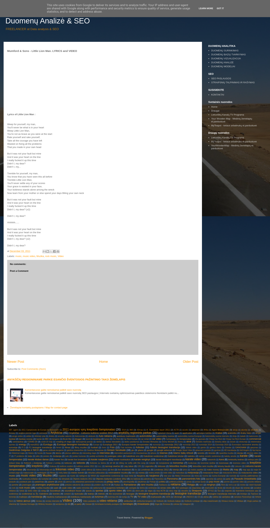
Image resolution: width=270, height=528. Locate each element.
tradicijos (23, 497)
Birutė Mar (67, 439)
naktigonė (83, 476)
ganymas (254, 448)
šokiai (21, 491)
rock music (50, 256)
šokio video (32, 491)
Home (103, 361)
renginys (211, 484)
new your (167, 476)
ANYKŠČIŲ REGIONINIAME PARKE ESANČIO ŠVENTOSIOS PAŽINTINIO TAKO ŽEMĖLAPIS (66, 379)
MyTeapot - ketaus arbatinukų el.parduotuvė (234, 125)
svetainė (67, 494)
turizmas (99, 496)
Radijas (117, 485)
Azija (235, 436)
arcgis (258, 433)
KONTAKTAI (217, 94)
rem (201, 484)
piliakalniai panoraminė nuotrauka (89, 482)
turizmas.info (113, 497)
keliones (68, 463)
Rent (223, 485)
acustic (185, 430)
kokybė (152, 463)
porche (227, 482)
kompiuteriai (164, 463)
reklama (176, 484)
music (18, 256)
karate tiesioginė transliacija (169, 459)
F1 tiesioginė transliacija (40, 447)
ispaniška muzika (226, 453)
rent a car (233, 485)
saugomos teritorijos (115, 488)
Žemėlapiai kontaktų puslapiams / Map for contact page (39, 407)
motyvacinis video (249, 472)
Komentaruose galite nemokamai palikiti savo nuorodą (53, 390)
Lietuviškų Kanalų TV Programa (227, 114)
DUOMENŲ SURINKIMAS (224, 50)
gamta (203, 448)
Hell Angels (244, 450)
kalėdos (191, 456)
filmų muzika (81, 447)
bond (88, 439)
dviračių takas (220, 442)
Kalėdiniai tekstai (176, 456)
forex (104, 448)
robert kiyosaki (255, 485)
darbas (99, 442)
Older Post (190, 361)
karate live (59, 459)
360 (131, 430)
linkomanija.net (46, 470)
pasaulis (12, 482)
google (150, 450)
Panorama (172, 478)
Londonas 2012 (161, 469)
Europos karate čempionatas (135, 444)
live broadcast (124, 469)
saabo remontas (83, 488)
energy (22, 444)
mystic (72, 476)
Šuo (219, 491)
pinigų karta (113, 481)
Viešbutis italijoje (174, 501)
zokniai (176, 504)
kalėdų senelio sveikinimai (210, 456)
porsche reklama (254, 482)
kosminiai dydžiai (208, 463)
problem (97, 485)
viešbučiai (128, 501)
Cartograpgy (171, 439)
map (236, 469)
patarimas (39, 481)
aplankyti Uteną (164, 433)
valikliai (215, 497)
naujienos (154, 475)
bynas (106, 439)
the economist (115, 493)
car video (157, 439)
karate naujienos (99, 459)
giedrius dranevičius (75, 450)
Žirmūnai (166, 504)
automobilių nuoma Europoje (190, 436)
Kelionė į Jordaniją (33, 463)
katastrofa (211, 460)
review (243, 485)
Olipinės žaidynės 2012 (82, 479)
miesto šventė (77, 472)
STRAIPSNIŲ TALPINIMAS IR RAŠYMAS (233, 82)
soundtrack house (73, 490)
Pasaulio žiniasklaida (245, 478)
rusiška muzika (43, 488)
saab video (67, 488)
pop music (214, 481)
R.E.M (107, 484)
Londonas (145, 469)
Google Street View (184, 450)
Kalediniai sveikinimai (154, 456)
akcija (235, 430)
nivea (196, 476)
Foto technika (126, 448)
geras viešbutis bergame (53, 450)
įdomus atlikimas (72, 453)
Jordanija (57, 456)
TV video (142, 496)
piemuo (69, 482)
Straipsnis (197, 490)
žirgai (157, 504)
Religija (191, 484)
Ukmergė (178, 497)
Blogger (149, 517)
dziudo (233, 442)
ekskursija (243, 442)
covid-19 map (46, 442)
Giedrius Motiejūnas (95, 450)
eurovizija (157, 445)
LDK (139, 466)
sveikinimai (13, 494)
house (49, 453)
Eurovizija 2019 (221, 445)
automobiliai (146, 436)
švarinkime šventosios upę (247, 491)
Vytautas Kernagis (27, 504)
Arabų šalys (245, 433)
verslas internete (52, 501)
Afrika (206, 430)
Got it (220, 8)
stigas (150, 491)
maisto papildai (197, 470)
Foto (112, 447)
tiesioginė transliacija (188, 493)
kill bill (112, 463)
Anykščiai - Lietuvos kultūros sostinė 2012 (91, 433)
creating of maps (64, 441)
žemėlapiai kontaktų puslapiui (107, 504)
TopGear (254, 494)
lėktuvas (161, 466)
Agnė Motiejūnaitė (220, 430)
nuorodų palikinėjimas (249, 476)
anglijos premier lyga (27, 433)
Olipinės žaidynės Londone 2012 (111, 479)
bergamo (56, 439)
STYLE (211, 491)
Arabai (218, 433)
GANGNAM (240, 447)
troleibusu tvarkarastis (81, 497)
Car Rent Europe (130, 439)
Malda (226, 469)
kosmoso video (239, 463)
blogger (78, 439)
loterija (176, 469)
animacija (43, 433)
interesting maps (89, 453)
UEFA (167, 497)
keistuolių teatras (236, 459)
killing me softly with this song (132, 463)
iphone (153, 453)
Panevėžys (159, 479)
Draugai (215, 110)
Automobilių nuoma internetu (217, 436)
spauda (89, 491)
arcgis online (17, 436)
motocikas (180, 473)
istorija (240, 453)
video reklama (108, 500)
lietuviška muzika (178, 466)
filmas (68, 447)
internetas (105, 453)
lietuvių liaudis (224, 466)
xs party (78, 504)
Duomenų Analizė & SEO (47, 21)
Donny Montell (168, 442)
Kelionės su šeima (98, 463)
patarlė (51, 481)
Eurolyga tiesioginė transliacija (73, 444)
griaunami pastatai (203, 450)
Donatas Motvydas (150, 442)
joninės (46, 456)
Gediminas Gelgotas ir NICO (24, 450)
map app (246, 470)
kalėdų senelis (230, 456)
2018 (124, 430)
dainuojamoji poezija (84, 442)
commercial (255, 439)
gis (132, 450)
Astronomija (80, 436)
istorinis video (252, 453)
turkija (124, 497)
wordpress (60, 504)
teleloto (101, 493)
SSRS (129, 491)
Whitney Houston (45, 504)
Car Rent (116, 439)
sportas (99, 490)
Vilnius (240, 501)
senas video (166, 488)
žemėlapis (128, 504)
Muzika (40, 256)
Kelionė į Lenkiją (53, 463)
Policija (153, 482)
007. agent (13, 430)
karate (244, 455)
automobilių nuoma (165, 436)
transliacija (36, 496)
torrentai (12, 497)
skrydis (229, 488)
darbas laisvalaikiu (113, 442)
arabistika (232, 433)
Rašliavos (163, 485)
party (228, 479)
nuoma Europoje (219, 476)
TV (131, 496)
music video (29, 256)
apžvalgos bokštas (204, 433)
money (141, 472)
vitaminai (12, 504)
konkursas (192, 463)
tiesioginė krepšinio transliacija (154, 493)
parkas (219, 479)
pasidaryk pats (25, 482)
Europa (96, 445)
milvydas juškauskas (96, 473)
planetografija (128, 482)
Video (61, 256)
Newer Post (15, 361)
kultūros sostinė (66, 466)
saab (56, 488)
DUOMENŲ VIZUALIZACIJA (226, 58)
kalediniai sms (133, 456)
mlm (133, 473)
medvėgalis (42, 473)
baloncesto (253, 436)
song (43, 490)
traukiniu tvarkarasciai (57, 497)
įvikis (38, 456)
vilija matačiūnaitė (210, 501)
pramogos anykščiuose (47, 484)
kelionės (81, 463)
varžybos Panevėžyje (243, 497)
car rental (145, 439)
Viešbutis (160, 501)
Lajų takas (129, 466)
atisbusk (91, 436)
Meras (52, 473)
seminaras (152, 488)
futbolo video (191, 448)
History (31, 453)
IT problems (19, 456)
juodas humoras (79, 456)
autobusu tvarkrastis (126, 436)
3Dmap (140, 430)
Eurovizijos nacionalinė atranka (245, 445)
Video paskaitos (89, 501)
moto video (167, 473)
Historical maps (18, 453)
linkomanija (31, 470)
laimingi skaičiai (112, 466)
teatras (91, 493)
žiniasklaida (143, 504)
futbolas (140, 447)
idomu (58, 453)
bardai (39, 439)
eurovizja (13, 447)
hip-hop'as (256, 450)
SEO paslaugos (182, 488)
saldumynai (98, 488)
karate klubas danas (38, 459)
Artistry (52, 436)
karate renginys (142, 459)
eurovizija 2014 (205, 445)
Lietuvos (238, 466)
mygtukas (62, 476)
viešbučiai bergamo (145, 501)
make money (213, 469)
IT (10, 456)
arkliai (28, 436)
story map (173, 491)
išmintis (211, 453)
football (94, 447)
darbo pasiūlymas (131, 442)
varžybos (226, 497)
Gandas (228, 448)
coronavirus (18, 441)
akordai (244, 430)
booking (97, 439)
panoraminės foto (191, 478)
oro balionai (135, 479)
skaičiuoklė (209, 488)
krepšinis (37, 465)
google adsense (164, 450)
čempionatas (185, 439)
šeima (142, 488)
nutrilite (55, 479)
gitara (140, 450)
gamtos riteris (215, 448)
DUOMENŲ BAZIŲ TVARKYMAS (228, 54)
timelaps (243, 494)
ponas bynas (200, 482)
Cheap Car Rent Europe (236, 439)
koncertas (178, 463)
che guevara (200, 439)
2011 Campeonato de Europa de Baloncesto (40, 430)
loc (136, 470)
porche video (238, 482)
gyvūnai (217, 450)
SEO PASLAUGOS (221, 78)
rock (13, 488)
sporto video (115, 490)
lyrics (185, 470)
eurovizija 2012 (171, 444)
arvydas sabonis (64, 436)
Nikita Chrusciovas (183, 476)
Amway (12, 433)
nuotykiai (45, 479)
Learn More (206, 8)
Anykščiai (56, 432)
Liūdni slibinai (86, 470)
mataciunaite (28, 473)
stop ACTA (160, 491)
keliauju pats (253, 460)
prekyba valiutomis (72, 485)
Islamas (164, 453)
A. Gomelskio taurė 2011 (158, 430)
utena (206, 497)
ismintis (200, 453)
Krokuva (53, 466)
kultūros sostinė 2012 (85, 466)
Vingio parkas (252, 501)
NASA (93, 476)
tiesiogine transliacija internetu (222, 493)
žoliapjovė (187, 504)
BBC (47, 439)
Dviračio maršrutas (203, 442)
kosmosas (224, 463)
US (198, 497)
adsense (196, 430)
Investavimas (141, 453)
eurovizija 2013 (189, 445)
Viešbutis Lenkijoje (192, 501)
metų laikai (63, 473)
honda (40, 453)
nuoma (205, 476)
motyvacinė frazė (211, 472)
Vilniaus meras (227, 501)
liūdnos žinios (101, 470)
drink (188, 441)
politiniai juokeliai (176, 482)
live (112, 469)
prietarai (87, 485)
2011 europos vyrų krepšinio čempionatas (88, 429)
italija (30, 456)
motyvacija (193, 472)
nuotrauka (13, 479)
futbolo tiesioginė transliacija (165, 447)
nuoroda (232, 476)
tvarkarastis (156, 497)
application (188, 433)
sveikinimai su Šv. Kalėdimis (35, 493)
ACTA (176, 430)
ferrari (58, 448)
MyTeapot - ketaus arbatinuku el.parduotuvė (234, 141)
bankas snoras (26, 439)
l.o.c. (100, 466)
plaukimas (142, 482)
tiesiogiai (130, 493)
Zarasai (88, 504)
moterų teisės (154, 473)
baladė (243, 436)
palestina (147, 479)
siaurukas (196, 488)
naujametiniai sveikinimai (110, 476)
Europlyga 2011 (110, 444)
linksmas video (65, 469)
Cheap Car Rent (215, 439)
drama (180, 442)
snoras (247, 488)
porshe (15, 484)
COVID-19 (32, 441)
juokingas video (115, 456)
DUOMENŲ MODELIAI (223, 66)
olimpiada (65, 479)
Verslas (39, 501)
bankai (12, 439)
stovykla (184, 491)
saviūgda (132, 488)
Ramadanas (130, 484)
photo (60, 482)
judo (67, 456)
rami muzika (147, 484)
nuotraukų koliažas (30, 479)
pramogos (27, 484)
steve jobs (139, 491)
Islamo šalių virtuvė (183, 453)
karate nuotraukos (122, 459)
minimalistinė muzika (118, 472)
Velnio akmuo (23, 501)
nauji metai (128, 476)
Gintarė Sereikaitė (116, 450)
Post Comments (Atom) (34, 369)
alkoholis (254, 430)
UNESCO (190, 497)
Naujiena (141, 475)
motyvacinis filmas (230, 473)
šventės (56, 493)
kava (221, 459)
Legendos (149, 466)
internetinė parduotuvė (123, 453)
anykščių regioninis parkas (134, 432)
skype (237, 488)
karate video (193, 459)
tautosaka (79, 493)
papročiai (209, 479)
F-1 (23, 447)
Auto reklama (105, 436)
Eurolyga (48, 444)
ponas (189, 482)
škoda (219, 488)
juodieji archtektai (96, 456)
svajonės (228, 491)
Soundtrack (55, 490)
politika (162, 481)
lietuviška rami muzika (203, 466)
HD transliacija (230, 450)
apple (176, 433)
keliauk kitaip (14, 463)
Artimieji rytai (40, 436)
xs (69, 504)
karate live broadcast (77, 459)
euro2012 (34, 444)
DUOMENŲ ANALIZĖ (222, 62)
